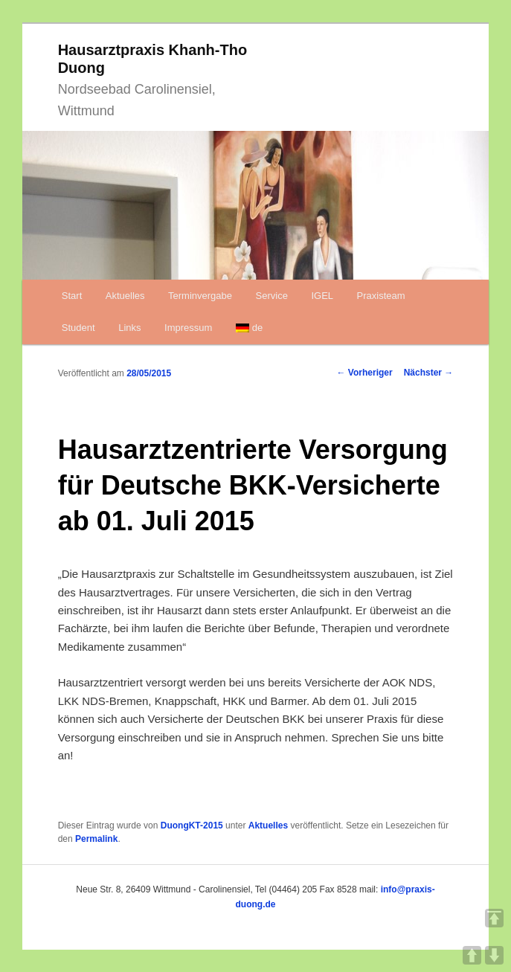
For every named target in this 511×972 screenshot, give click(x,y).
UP (472, 955)
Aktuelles (125, 295)
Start (72, 295)
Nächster (429, 372)
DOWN (494, 955)
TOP (494, 918)
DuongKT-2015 (192, 825)
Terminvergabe (200, 295)
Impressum (188, 327)
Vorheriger (365, 372)
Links (129, 327)
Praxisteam (381, 295)
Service (272, 295)
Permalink (96, 839)
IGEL (322, 295)
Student (78, 327)
